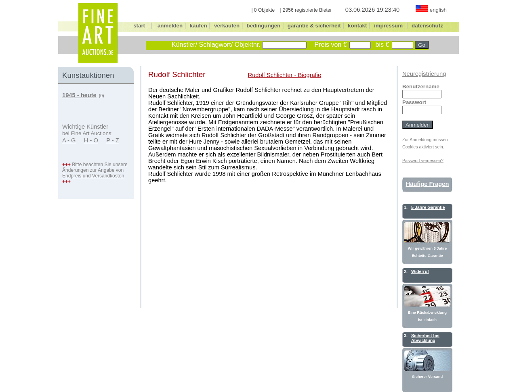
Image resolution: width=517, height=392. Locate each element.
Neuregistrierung (424, 74)
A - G (69, 140)
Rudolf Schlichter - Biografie (285, 75)
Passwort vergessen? (422, 160)
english (438, 10)
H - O (91, 140)
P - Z (112, 140)
